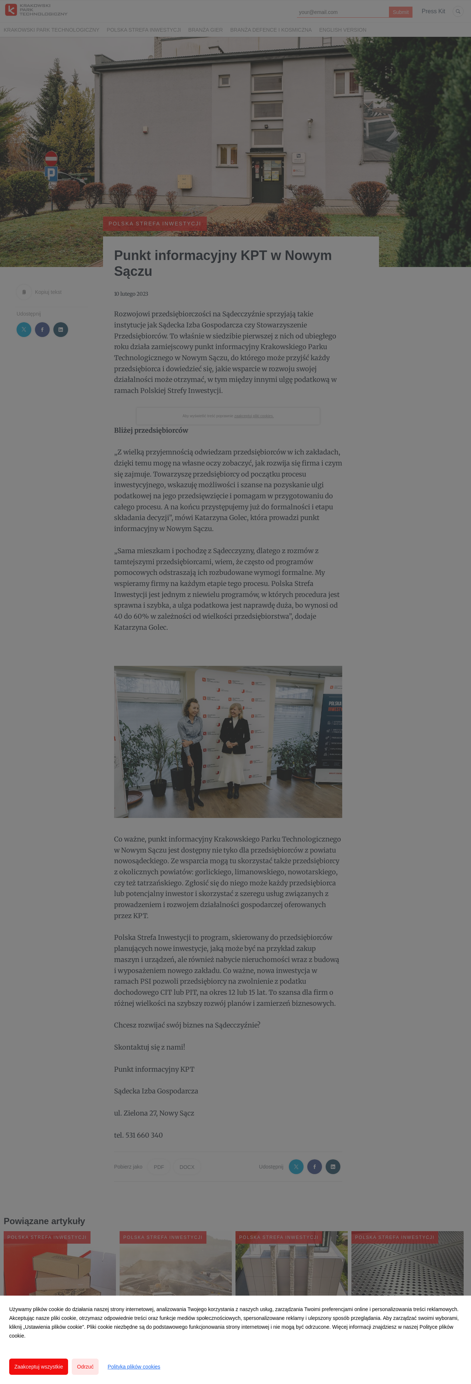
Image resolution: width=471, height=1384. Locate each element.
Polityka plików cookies (133, 1367)
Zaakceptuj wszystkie (38, 1367)
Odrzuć (85, 1367)
